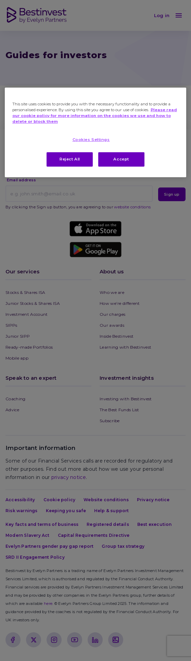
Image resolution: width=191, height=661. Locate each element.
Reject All (70, 159)
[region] (95, 132)
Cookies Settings (91, 139)
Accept (121, 159)
